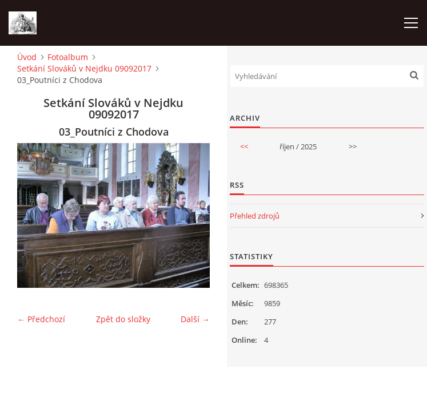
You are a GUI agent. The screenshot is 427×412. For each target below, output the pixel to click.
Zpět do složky (123, 319)
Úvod (27, 57)
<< (244, 146)
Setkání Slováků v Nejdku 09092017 (84, 68)
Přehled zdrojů (255, 216)
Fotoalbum (67, 57)
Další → (195, 319)
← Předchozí (41, 319)
